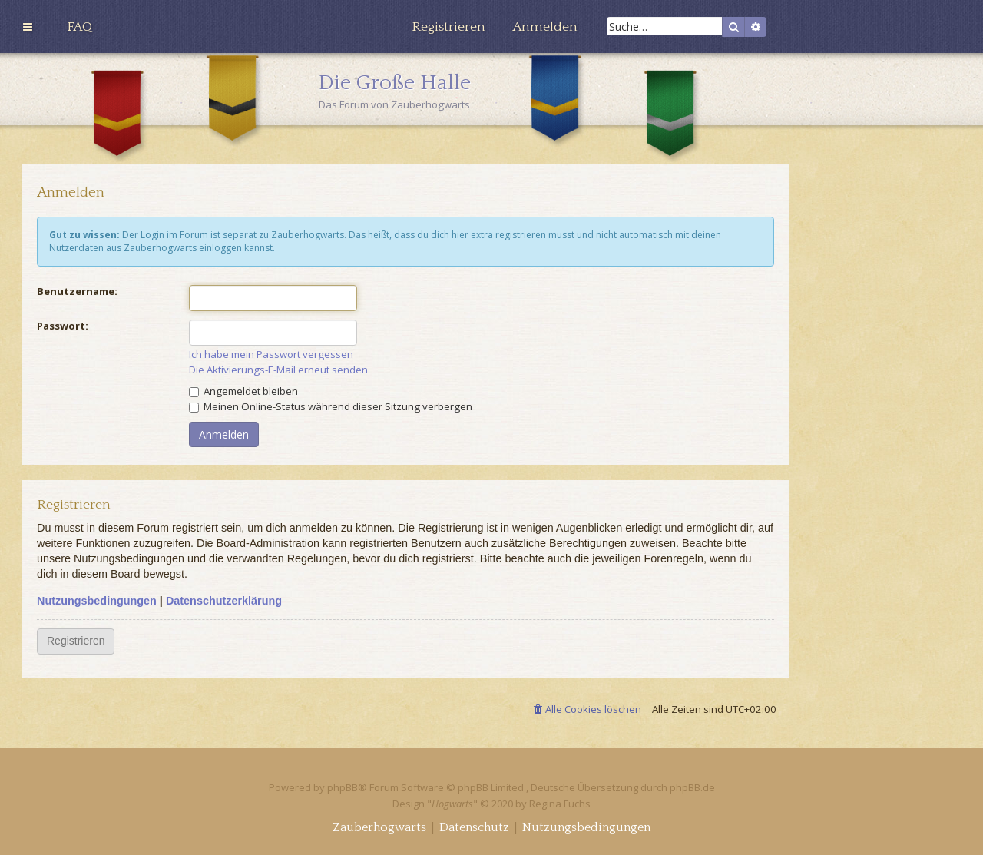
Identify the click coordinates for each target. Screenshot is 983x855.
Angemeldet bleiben (243, 391)
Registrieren (75, 641)
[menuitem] (79, 27)
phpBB (342, 787)
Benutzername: (77, 291)
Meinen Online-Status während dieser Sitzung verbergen (330, 406)
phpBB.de (692, 787)
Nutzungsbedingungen (97, 601)
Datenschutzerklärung (224, 601)
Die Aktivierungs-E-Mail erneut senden (278, 369)
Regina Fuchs (560, 803)
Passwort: (62, 326)
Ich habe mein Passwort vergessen (271, 354)
